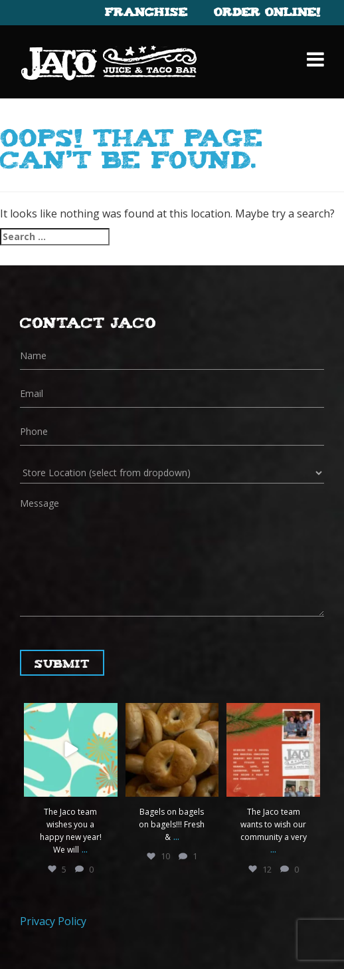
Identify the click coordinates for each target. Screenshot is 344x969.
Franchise (146, 11)
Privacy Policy (53, 921)
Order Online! (267, 11)
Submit (62, 662)
